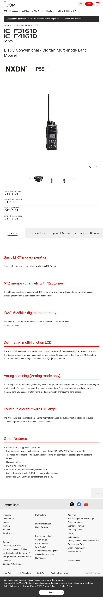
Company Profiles (76, 526)
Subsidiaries (73, 537)
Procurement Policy (77, 544)
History (71, 533)
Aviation (6, 526)
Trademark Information (59, 573)
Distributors (40, 515)
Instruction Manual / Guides (15, 549)
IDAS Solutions (42, 543)
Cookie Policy (41, 573)
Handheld (50, 11)
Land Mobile (26, 11)
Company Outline (75, 529)
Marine (6, 522)
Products (14, 11)
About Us (72, 515)
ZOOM (94, 166)
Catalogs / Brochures (12, 564)
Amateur (6, 529)
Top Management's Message (81, 518)
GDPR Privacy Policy (24, 573)
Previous (30, 178)
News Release (41, 527)
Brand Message (75, 522)
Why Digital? (40, 547)
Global (89, 4)
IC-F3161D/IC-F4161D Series (68, 11)
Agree (51, 592)
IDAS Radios (38, 11)
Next (72, 178)
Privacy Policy (7, 573)
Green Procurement (76, 548)
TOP (5, 11)
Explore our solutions (44, 536)
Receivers (7, 533)
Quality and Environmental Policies (83, 540)
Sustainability (74, 560)
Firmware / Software (12, 545)
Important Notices (43, 524)
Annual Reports (74, 551)
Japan (81, 4)
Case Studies (41, 540)
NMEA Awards (41, 558)
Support (6, 542)
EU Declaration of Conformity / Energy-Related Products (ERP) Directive (17, 557)
